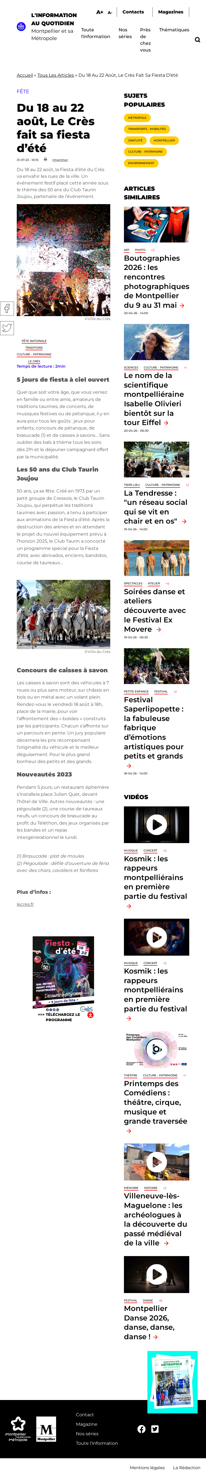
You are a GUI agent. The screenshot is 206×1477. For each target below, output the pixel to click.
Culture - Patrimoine (34, 354)
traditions (34, 347)
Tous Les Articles (55, 75)
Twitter (7, 328)
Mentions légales (147, 1467)
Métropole (137, 117)
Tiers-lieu (132, 484)
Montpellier (164, 140)
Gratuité (135, 140)
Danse (148, 1300)
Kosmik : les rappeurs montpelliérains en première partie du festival (155, 877)
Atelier (154, 583)
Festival (161, 691)
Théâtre (130, 1075)
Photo (140, 249)
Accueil (25, 75)
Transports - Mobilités (147, 128)
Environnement (141, 163)
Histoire (150, 1187)
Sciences (131, 367)
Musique (131, 850)
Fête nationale (34, 340)
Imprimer (60, 160)
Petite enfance (136, 691)
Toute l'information (97, 1443)
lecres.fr (25, 904)
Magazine (86, 1424)
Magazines (170, 12)
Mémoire (131, 1187)
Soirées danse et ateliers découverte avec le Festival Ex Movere (155, 610)
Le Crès (34, 361)
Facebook (7, 309)
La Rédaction (186, 1467)
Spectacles (133, 583)
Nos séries (87, 1433)
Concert (150, 850)
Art (127, 249)
